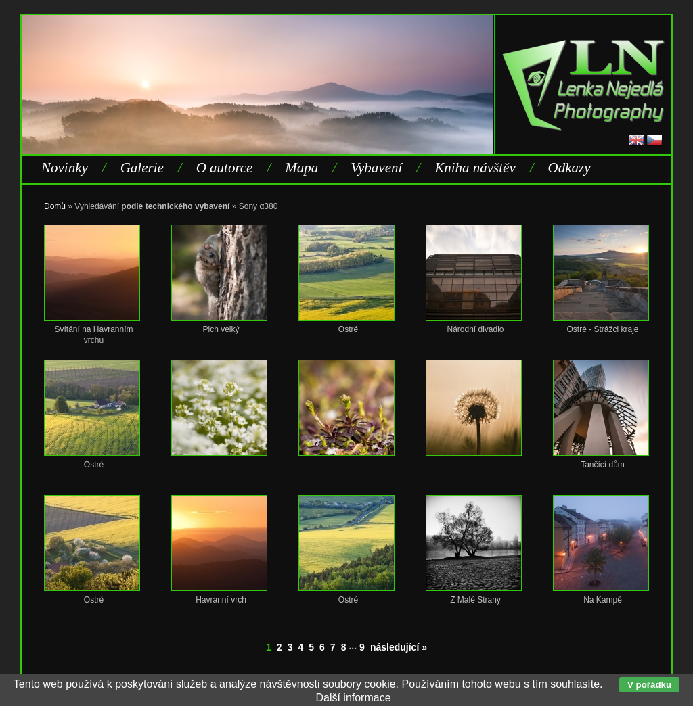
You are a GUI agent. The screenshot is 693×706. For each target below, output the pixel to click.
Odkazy (569, 168)
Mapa (301, 168)
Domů (55, 206)
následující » (398, 647)
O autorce (224, 168)
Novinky (64, 168)
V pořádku (649, 685)
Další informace (352, 697)
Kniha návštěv (475, 168)
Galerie (142, 168)
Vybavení (376, 168)
